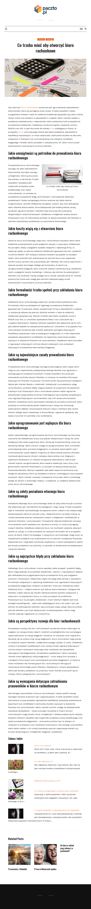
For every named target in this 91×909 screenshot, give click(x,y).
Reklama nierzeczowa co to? (47, 781)
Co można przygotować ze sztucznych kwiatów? (56, 791)
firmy (52, 128)
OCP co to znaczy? (42, 745)
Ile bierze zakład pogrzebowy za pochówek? (67, 848)
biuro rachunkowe (29, 107)
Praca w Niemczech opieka (45, 869)
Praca (41, 39)
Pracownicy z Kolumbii (17, 869)
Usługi (50, 39)
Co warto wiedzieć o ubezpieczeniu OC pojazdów (56, 810)
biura (21, 132)
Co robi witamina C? (43, 761)
